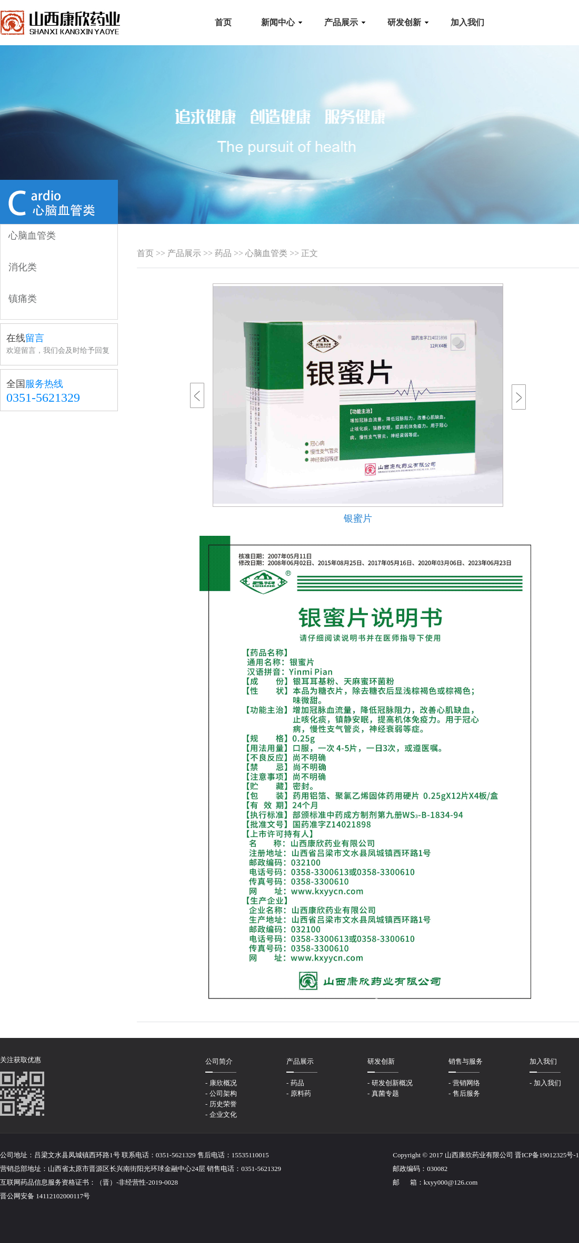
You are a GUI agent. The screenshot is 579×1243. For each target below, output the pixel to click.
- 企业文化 (221, 1114)
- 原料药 (298, 1093)
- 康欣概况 (221, 1083)
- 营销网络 (464, 1083)
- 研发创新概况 (390, 1083)
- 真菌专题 (383, 1093)
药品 (223, 253)
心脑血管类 (266, 253)
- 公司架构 (221, 1093)
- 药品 (295, 1083)
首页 (145, 253)
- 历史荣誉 (221, 1104)
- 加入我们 (545, 1083)
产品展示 (184, 253)
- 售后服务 (464, 1093)
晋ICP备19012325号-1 (547, 1155)
